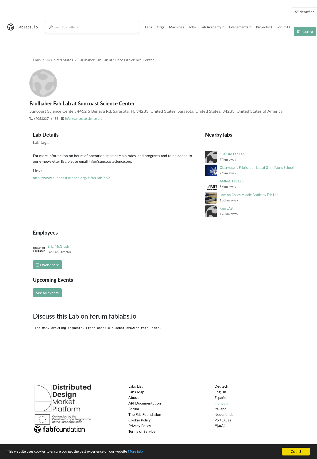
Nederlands (223, 414)
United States (59, 60)
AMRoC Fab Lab (232, 181)
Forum (283, 27)
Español (220, 397)
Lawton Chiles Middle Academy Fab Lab (249, 195)
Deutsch (221, 386)
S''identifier (304, 11)
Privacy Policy (139, 425)
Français (221, 403)
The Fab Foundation (144, 414)
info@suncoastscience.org (83, 118)
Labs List (135, 386)
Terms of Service (141, 431)
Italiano (220, 408)
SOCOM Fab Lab (232, 154)
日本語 (220, 425)
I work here (47, 264)
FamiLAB (226, 208)
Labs (148, 27)
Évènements (240, 27)
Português (222, 420)
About (133, 397)
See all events (47, 292)
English (220, 392)
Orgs (160, 27)
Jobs (192, 27)
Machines (176, 27)
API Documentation (144, 403)
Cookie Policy (139, 420)
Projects (264, 27)
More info (144, 453)
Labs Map (136, 392)
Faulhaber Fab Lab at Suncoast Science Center (116, 60)
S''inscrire (305, 31)
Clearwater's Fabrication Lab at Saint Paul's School (257, 168)
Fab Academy (212, 27)
